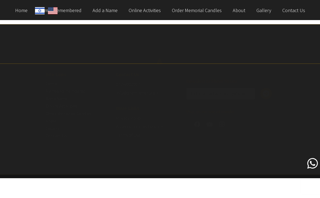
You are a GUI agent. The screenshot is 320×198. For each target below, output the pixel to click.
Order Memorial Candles (197, 10)
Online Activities (145, 10)
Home (21, 10)
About (239, 10)
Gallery (263, 10)
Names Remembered (65, 91)
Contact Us (293, 10)
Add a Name (105, 10)
